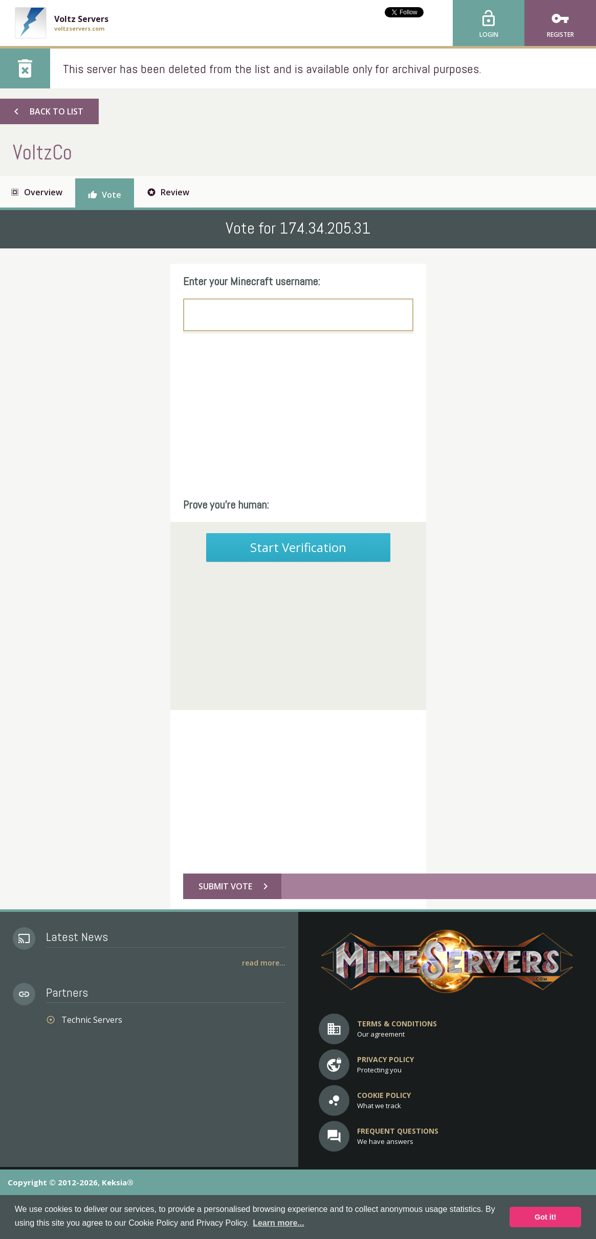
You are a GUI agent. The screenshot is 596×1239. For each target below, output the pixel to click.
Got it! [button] (545, 1217)
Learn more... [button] (278, 1223)
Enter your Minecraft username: (251, 281)
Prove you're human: (226, 504)
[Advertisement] (298, 415)
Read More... (263, 963)
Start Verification (298, 547)
